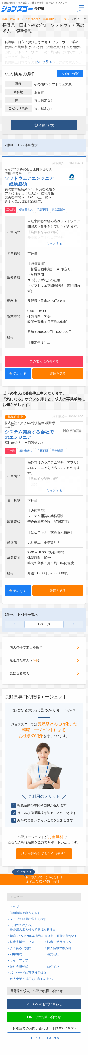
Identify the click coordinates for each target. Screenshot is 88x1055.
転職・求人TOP (11, 19)
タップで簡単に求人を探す (28, 919)
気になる (18, 373)
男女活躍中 (59, 209)
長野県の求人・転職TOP (39, 19)
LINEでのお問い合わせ (44, 1017)
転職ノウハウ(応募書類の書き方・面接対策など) (43, 936)
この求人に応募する (44, 361)
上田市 (62, 19)
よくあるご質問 (20, 948)
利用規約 (16, 954)
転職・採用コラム (59, 942)
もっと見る (44, 62)
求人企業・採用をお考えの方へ (31, 979)
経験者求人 (26, 209)
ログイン (53, 966)
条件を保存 (70, 74)
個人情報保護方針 (59, 948)
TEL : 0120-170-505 (44, 1038)
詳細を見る (58, 373)
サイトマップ (19, 960)
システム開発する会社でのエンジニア (29, 434)
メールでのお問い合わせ (44, 1004)
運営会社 (53, 954)
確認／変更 (44, 125)
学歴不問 (42, 209)
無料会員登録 (19, 966)
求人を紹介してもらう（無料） (44, 853)
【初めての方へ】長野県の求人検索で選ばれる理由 (33, 927)
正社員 (10, 209)
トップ (14, 906)
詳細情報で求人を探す (25, 913)
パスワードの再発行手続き (28, 972)
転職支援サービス (22, 942)
